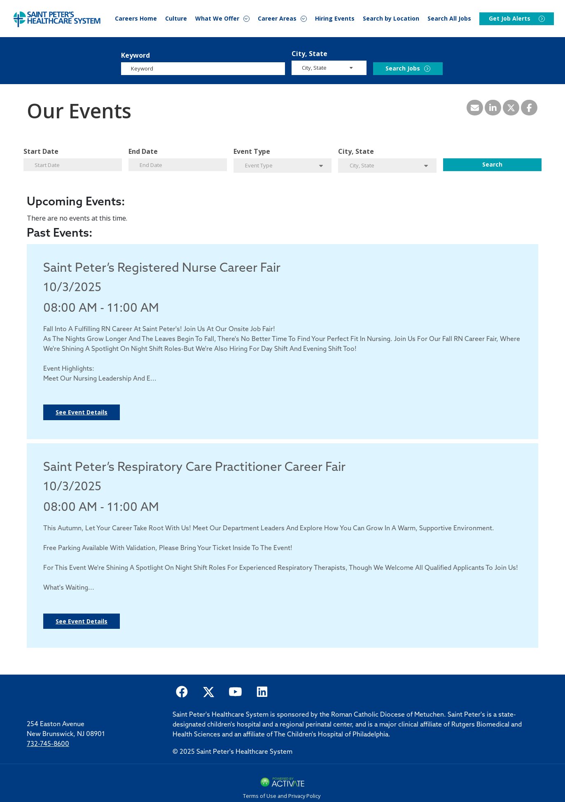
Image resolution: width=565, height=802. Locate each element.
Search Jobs (402, 68)
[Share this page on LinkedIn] (493, 107)
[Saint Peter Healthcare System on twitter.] (208, 691)
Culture (176, 18)
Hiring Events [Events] (335, 18)
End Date (143, 151)
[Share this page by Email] (475, 107)
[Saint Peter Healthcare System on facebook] (182, 691)
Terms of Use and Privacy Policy (281, 796)
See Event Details (81, 412)
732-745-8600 (48, 744)
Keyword (135, 55)
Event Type (251, 151)
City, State (309, 53)
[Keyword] (203, 68)
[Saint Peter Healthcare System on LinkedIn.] (262, 691)
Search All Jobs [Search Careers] (449, 18)
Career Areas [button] (277, 19)
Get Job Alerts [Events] (509, 19)
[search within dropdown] (329, 67)
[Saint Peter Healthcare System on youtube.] (235, 691)
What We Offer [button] (217, 19)
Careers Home (136, 18)
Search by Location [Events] (391, 18)
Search (492, 164)
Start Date (40, 151)
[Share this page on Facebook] (529, 107)
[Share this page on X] (511, 107)
